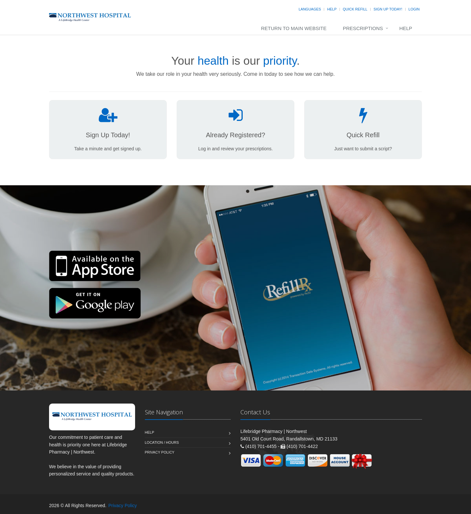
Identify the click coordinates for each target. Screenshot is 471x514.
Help (332, 9)
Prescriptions (363, 28)
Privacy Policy (160, 452)
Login (414, 9)
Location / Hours (162, 442)
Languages (310, 9)
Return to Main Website (293, 28)
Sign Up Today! (388, 9)
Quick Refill (355, 9)
